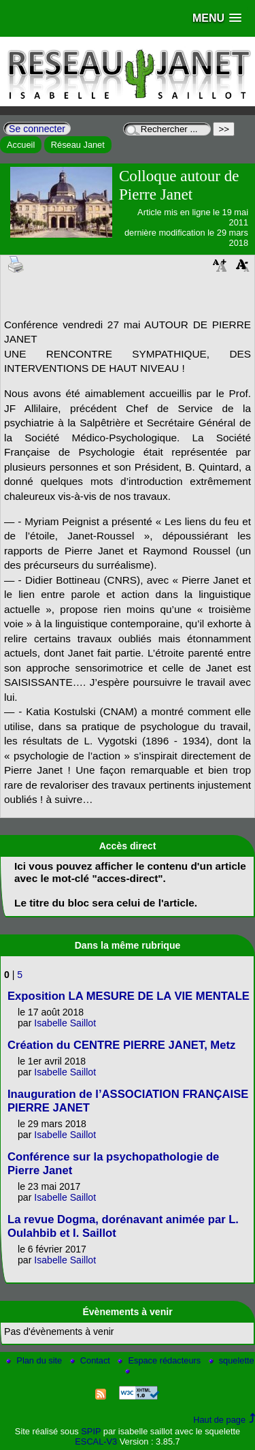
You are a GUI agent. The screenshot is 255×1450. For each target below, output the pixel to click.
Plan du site (35, 1360)
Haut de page (219, 1420)
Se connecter (37, 128)
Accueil (21, 145)
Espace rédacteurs (160, 1360)
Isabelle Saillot (65, 1023)
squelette (231, 1360)
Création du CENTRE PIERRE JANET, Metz (121, 1045)
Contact (91, 1360)
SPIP (91, 1431)
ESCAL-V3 (96, 1441)
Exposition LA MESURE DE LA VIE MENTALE (128, 996)
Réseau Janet (78, 145)
